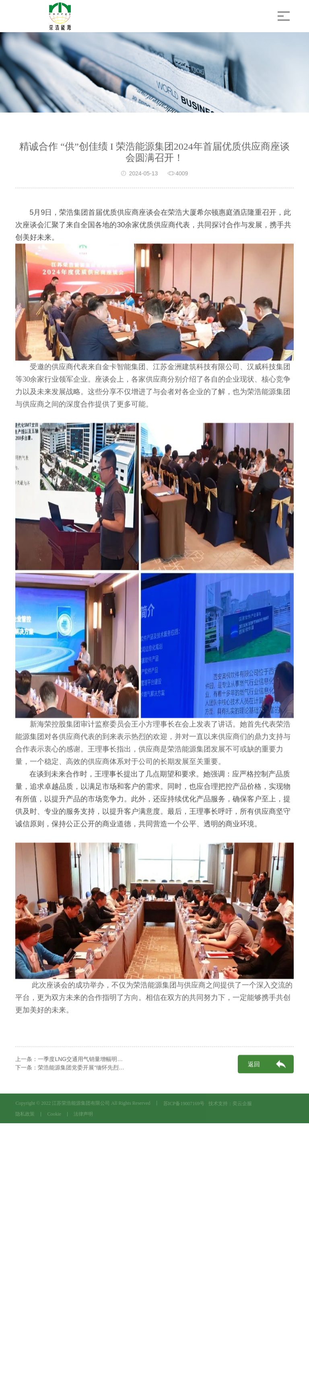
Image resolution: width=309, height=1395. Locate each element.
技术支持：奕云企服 (230, 1103)
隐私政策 (25, 1114)
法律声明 (83, 1114)
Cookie (54, 1114)
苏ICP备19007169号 (184, 1103)
